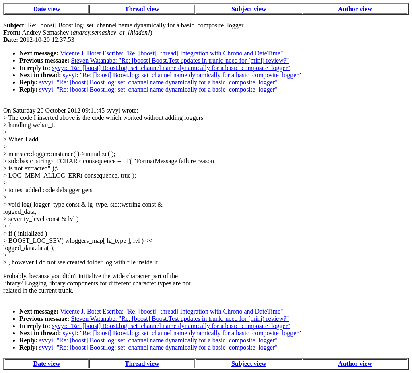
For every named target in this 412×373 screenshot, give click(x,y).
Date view (46, 9)
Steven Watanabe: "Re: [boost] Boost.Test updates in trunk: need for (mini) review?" (180, 60)
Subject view (248, 9)
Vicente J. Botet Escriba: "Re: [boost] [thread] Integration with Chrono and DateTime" (171, 53)
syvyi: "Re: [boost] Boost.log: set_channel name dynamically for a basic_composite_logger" (171, 67)
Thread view (142, 9)
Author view (355, 9)
